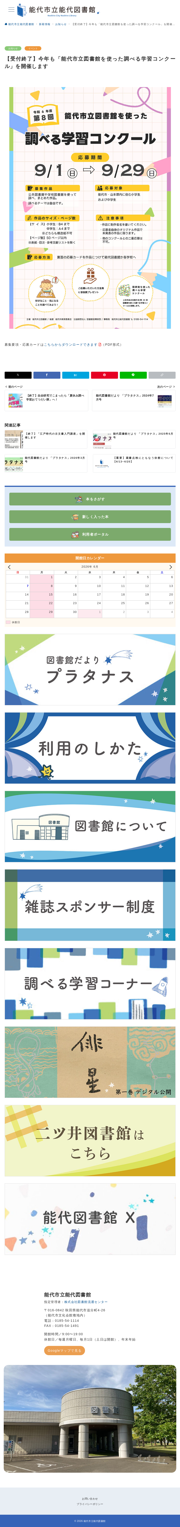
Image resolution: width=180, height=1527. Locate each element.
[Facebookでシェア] (46, 375)
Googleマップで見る (65, 1350)
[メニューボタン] (11, 10)
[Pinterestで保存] (104, 375)
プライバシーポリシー (90, 1504)
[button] (162, 375)
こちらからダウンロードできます (71, 344)
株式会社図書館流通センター (86, 1302)
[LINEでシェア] (133, 375)
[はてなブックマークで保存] (75, 375)
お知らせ (13, 48)
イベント (33, 48)
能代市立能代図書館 (95, 1521)
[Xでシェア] (18, 375)
